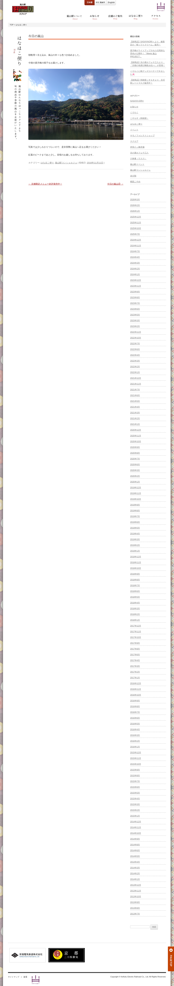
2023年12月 (135, 280)
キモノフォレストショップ (142, 135)
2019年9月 (135, 505)
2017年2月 (135, 672)
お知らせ (134, 107)
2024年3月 (135, 263)
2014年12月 (135, 821)
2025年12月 (135, 217)
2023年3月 (135, 320)
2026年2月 (135, 205)
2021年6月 (135, 395)
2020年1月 (135, 482)
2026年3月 (135, 199)
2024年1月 (135, 274)
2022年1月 (135, 372)
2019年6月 (135, 522)
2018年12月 (135, 557)
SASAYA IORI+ (137, 101)
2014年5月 (135, 856)
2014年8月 (135, 845)
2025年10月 (135, 228)
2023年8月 (135, 297)
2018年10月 (135, 568)
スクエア (134, 141)
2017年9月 (135, 643)
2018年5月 (135, 597)
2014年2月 (135, 873)
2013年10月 (135, 896)
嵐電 (25, 977)
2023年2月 (135, 326)
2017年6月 (135, 654)
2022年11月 (135, 332)
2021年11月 (135, 384)
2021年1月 (135, 424)
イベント (134, 130)
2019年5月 (135, 528)
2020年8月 (135, 453)
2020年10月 (135, 441)
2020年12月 (135, 430)
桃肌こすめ (135, 181)
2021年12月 (135, 378)
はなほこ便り (47, 162)
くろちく (134, 112)
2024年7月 (135, 251)
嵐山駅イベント (137, 164)
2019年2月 (135, 545)
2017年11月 (135, 631)
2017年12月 (135, 626)
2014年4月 (135, 862)
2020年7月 (135, 459)
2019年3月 (135, 539)
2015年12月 (135, 752)
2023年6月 (135, 309)
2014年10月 (135, 833)
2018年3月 (135, 608)
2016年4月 (135, 729)
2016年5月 (135, 724)
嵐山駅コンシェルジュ (66, 162)
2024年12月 (135, 240)
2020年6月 (135, 464)
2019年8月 (135, 510)
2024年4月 (135, 257)
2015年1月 (135, 816)
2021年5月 (135, 401)
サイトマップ (13, 977)
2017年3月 (135, 666)
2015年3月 (135, 804)
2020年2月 (135, 476)
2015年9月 (135, 770)
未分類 (133, 176)
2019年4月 (135, 533)
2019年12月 (135, 487)
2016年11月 (135, 689)
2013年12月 (135, 885)
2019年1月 (135, 551)
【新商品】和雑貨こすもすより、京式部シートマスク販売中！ (147, 81)
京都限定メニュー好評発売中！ (45, 184)
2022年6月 (135, 349)
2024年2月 (135, 269)
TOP (11, 25)
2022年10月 (135, 338)
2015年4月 (135, 798)
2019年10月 (135, 499)
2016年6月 (135, 718)
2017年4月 (135, 660)
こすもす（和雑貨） (139, 118)
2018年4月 (135, 603)
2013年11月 (135, 891)
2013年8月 (135, 908)
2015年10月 (135, 764)
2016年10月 (135, 695)
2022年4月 (135, 355)
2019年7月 (135, 516)
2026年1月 (135, 211)
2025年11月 (135, 222)
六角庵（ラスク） (138, 158)
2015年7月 (135, 781)
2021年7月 (135, 389)
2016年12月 (135, 683)
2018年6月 (135, 591)
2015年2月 (135, 810)
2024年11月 (135, 245)
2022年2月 (135, 366)
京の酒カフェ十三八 (139, 153)
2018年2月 (135, 614)
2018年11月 (135, 562)
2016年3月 (135, 735)
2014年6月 (135, 850)
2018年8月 (135, 580)
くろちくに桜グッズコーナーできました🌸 (147, 72)
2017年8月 (135, 649)
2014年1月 (135, 879)
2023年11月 (135, 286)
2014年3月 (135, 868)
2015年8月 (135, 775)
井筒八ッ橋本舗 (137, 147)
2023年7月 (135, 303)
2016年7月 (135, 712)
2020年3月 (135, 470)
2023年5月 (135, 315)
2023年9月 (135, 292)
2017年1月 (135, 677)
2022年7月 (135, 343)
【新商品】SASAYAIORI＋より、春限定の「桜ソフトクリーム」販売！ (147, 43)
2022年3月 (135, 361)
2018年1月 (135, 620)
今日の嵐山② (115, 184)
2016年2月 (135, 741)
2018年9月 (135, 574)
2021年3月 (135, 413)
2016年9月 (135, 701)
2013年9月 (135, 902)
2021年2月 (135, 418)
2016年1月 (135, 747)
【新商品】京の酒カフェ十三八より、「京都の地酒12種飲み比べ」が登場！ (147, 64)
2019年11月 (135, 493)
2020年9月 (135, 447)
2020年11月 (135, 436)
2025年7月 (135, 234)
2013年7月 (135, 914)
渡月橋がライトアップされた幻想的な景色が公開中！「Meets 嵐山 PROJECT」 (147, 53)
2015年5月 (135, 793)
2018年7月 (135, 585)
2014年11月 (135, 827)
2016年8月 (135, 706)
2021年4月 (135, 407)
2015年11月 (135, 758)
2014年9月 (135, 839)
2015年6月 (135, 787)
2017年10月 (135, 637)
